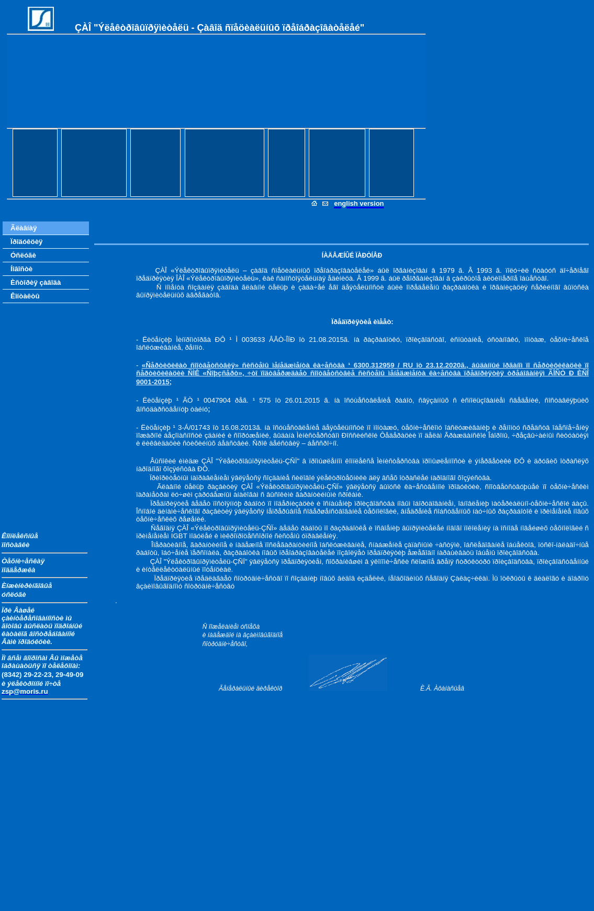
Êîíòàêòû (25, 296)
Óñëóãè (23, 255)
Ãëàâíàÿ (23, 228)
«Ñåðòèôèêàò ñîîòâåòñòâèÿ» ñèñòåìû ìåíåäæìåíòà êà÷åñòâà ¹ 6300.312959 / (272, 365)
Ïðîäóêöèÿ (26, 242)
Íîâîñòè (21, 269)
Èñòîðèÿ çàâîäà (35, 282)
